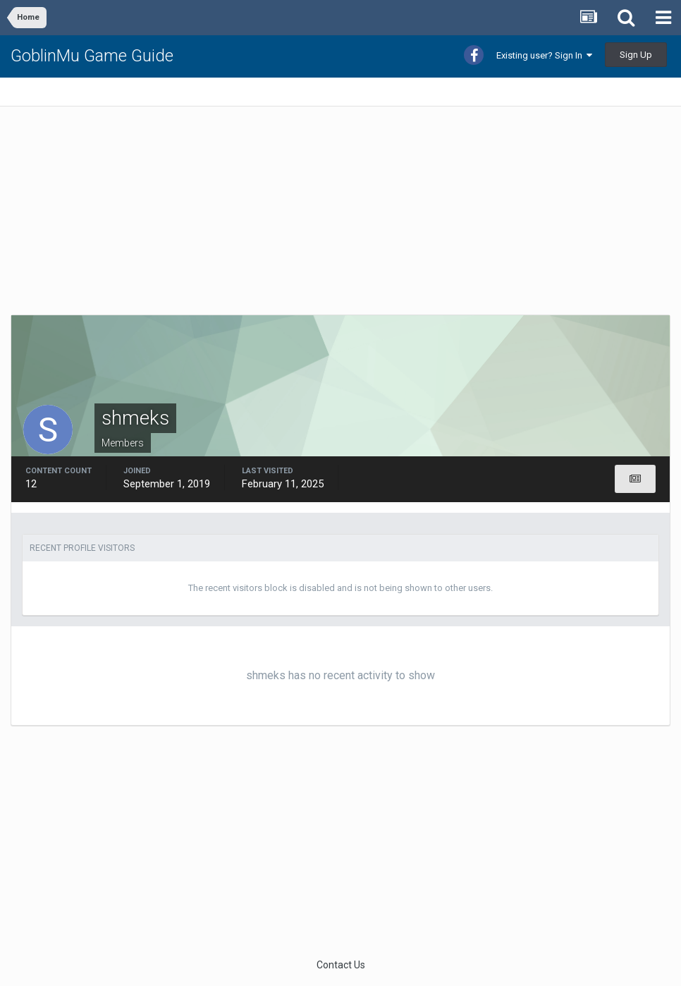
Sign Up (636, 54)
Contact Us (341, 964)
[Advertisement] (175, 216)
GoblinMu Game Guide (92, 56)
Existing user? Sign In (544, 55)
